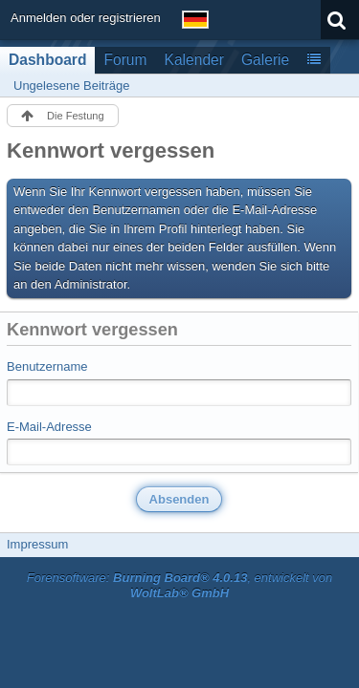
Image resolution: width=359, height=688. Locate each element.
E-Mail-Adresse (49, 426)
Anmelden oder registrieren (86, 18)
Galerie (265, 60)
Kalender (194, 60)
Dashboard (47, 60)
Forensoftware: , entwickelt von (180, 585)
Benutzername (47, 366)
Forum (124, 60)
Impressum (37, 544)
